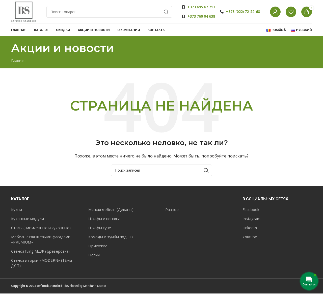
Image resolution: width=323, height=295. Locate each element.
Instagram (251, 220)
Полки (94, 256)
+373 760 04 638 (201, 17)
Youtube (250, 238)
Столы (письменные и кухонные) (41, 229)
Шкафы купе (99, 229)
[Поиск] (109, 12)
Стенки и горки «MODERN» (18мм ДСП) (41, 264)
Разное (172, 210)
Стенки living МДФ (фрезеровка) (40, 252)
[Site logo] (23, 12)
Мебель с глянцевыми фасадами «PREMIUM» (40, 241)
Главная (18, 61)
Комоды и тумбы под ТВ (110, 238)
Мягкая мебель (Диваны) (110, 210)
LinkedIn (250, 229)
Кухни (16, 210)
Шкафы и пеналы (104, 220)
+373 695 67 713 (201, 7)
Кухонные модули (27, 220)
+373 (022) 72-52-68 (243, 12)
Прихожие (97, 247)
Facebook (251, 210)
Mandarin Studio (94, 287)
